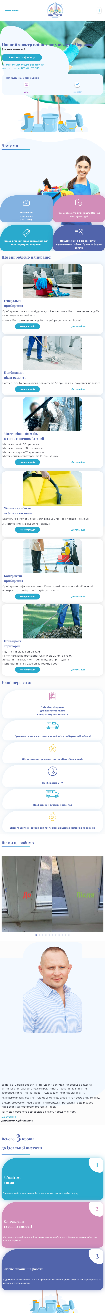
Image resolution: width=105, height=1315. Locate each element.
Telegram (77, 91)
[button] (12, 10)
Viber (26, 92)
